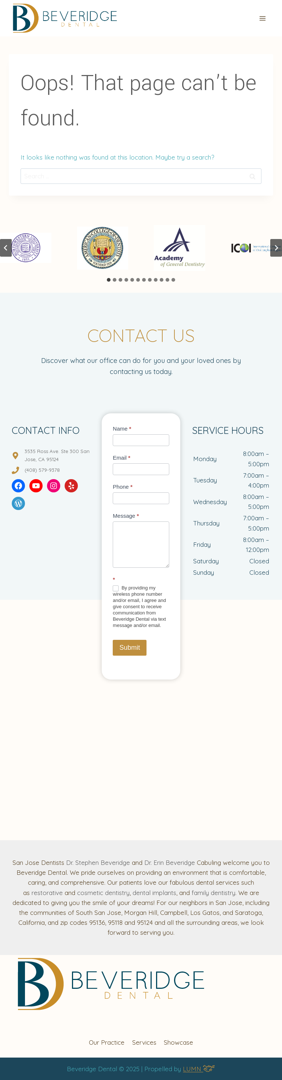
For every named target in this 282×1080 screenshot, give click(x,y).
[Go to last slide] (6, 248)
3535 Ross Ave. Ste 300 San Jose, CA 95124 (57, 455)
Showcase (178, 1042)
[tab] (109, 280)
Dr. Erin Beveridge (169, 862)
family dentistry (213, 893)
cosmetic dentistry (103, 893)
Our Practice (106, 1042)
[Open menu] (262, 18)
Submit (129, 647)
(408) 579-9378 (42, 470)
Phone (122, 487)
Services (144, 1042)
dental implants (154, 893)
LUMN (199, 1069)
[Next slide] (276, 248)
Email (121, 458)
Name (122, 428)
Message (126, 516)
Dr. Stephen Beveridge (98, 862)
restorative (47, 893)
